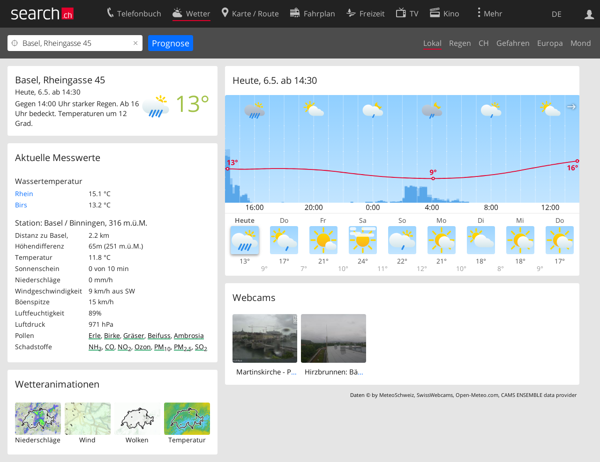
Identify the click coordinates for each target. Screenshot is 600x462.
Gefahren (513, 43)
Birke (112, 335)
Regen (460, 43)
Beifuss (159, 335)
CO (109, 346)
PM (162, 346)
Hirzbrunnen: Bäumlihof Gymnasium (364, 371)
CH (484, 43)
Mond (580, 43)
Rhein (24, 193)
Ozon (143, 346)
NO (124, 346)
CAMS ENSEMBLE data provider (539, 394)
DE (557, 14)
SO (201, 346)
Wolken (137, 439)
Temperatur (187, 439)
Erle (95, 335)
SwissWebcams (435, 394)
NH (95, 346)
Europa (550, 43)
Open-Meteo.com (477, 394)
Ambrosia (189, 335)
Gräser (133, 335)
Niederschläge (37, 439)
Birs (21, 204)
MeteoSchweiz (396, 394)
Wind (87, 439)
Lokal (432, 43)
